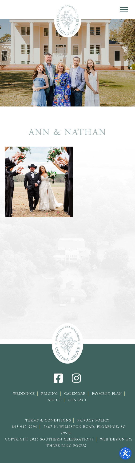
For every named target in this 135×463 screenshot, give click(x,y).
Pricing (49, 393)
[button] (123, 9)
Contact (77, 400)
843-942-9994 (24, 427)
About (55, 400)
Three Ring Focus (66, 446)
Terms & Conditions (48, 420)
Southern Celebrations (67, 20)
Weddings (24, 393)
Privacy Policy (93, 420)
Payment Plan (107, 393)
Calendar (75, 393)
